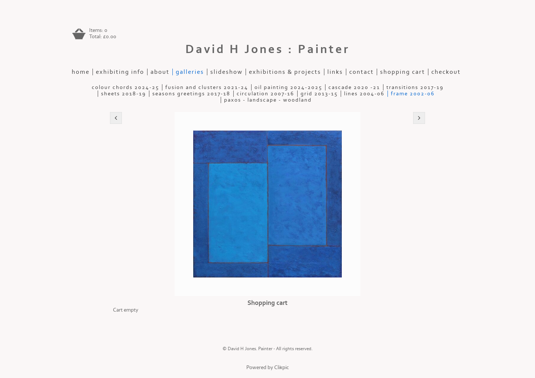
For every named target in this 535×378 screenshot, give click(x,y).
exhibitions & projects (285, 72)
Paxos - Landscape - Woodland (268, 100)
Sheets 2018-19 (123, 94)
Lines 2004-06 (364, 94)
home (81, 72)
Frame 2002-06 (413, 94)
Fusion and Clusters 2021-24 (206, 87)
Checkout (446, 72)
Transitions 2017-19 (415, 87)
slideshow (226, 72)
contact (361, 72)
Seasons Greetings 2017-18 (191, 94)
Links (335, 72)
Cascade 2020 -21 (354, 87)
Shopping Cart (402, 72)
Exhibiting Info (120, 72)
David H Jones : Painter (267, 49)
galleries (190, 72)
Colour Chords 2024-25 (125, 87)
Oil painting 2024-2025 (288, 87)
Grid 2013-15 (319, 94)
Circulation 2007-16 (265, 94)
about (159, 72)
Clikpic (281, 367)
